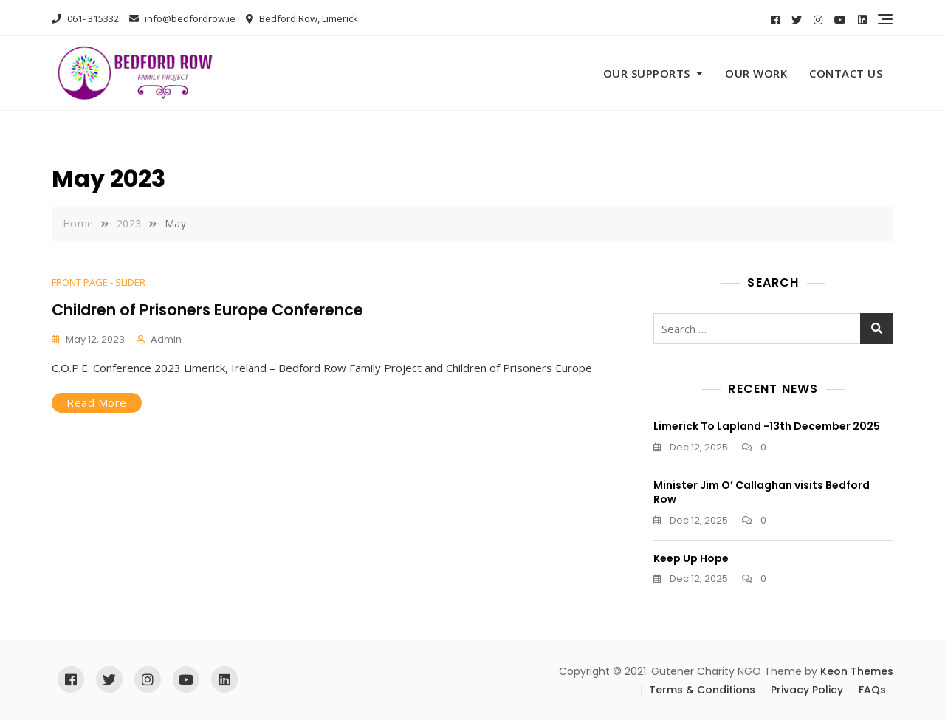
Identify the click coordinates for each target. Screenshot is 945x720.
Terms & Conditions (702, 689)
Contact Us (845, 73)
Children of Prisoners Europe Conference (207, 309)
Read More (96, 402)
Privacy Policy (807, 689)
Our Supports (646, 73)
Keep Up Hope (691, 558)
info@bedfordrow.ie (182, 18)
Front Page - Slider (98, 282)
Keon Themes (856, 671)
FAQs (872, 689)
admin (166, 339)
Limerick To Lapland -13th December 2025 (766, 426)
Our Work (756, 73)
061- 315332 (85, 18)
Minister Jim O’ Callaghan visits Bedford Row (761, 492)
